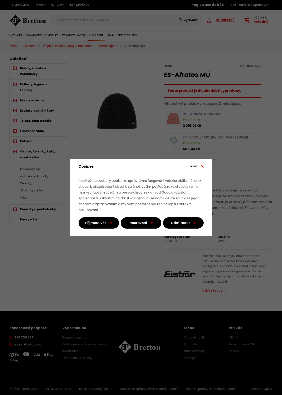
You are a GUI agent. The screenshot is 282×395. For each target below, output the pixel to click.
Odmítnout (180, 223)
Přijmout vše (96, 223)
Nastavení (138, 223)
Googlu (167, 192)
